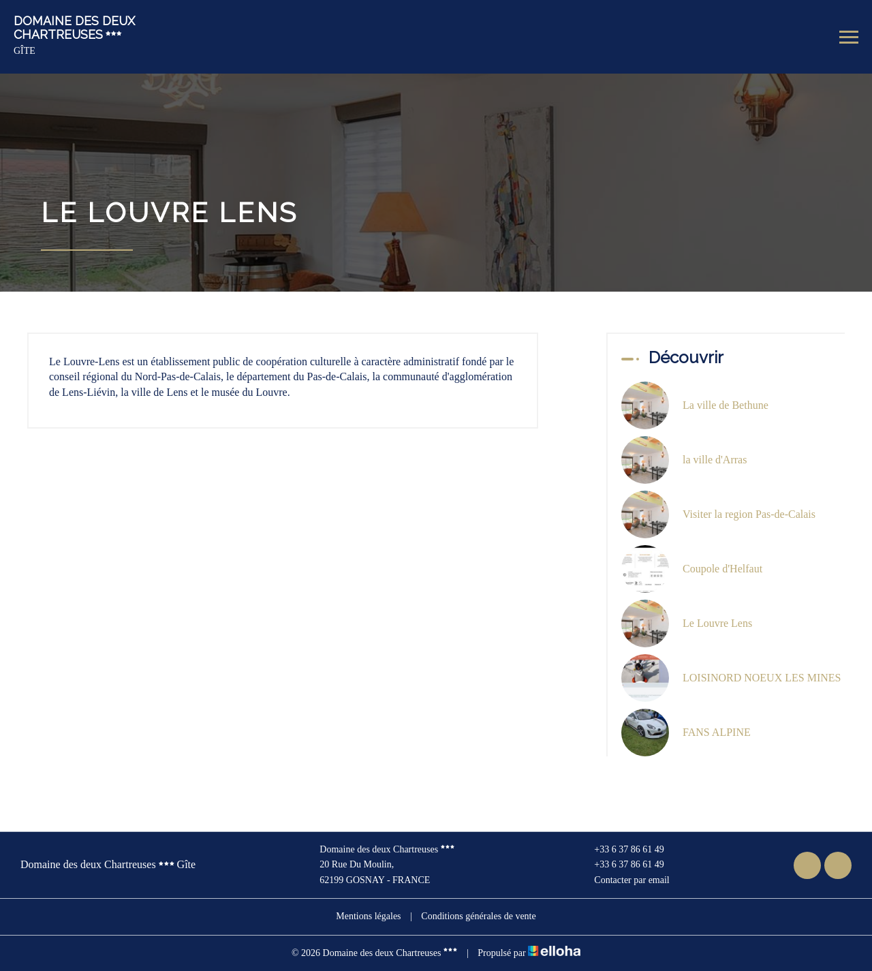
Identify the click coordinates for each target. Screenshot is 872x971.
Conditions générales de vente (478, 916)
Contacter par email (623, 880)
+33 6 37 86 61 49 (621, 850)
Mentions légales (368, 916)
